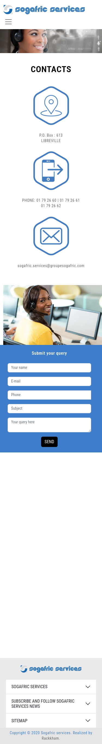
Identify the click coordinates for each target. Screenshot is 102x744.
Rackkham (50, 738)
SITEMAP (19, 720)
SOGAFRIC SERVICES (29, 686)
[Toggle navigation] (8, 22)
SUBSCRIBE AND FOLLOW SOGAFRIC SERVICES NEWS (43, 704)
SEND (49, 441)
